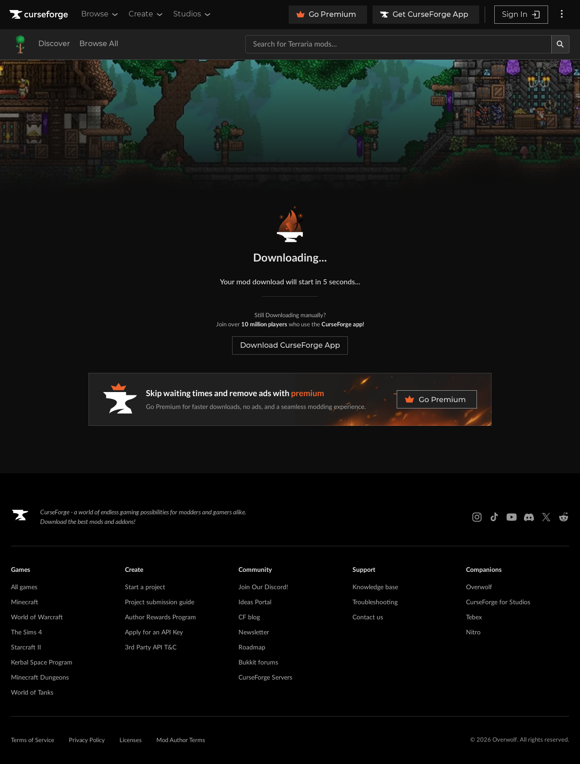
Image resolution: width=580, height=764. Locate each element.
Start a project (145, 587)
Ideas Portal (254, 602)
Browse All (98, 43)
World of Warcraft (37, 617)
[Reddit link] (563, 517)
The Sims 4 (26, 632)
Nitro (473, 632)
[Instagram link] (476, 517)
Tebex (474, 617)
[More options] (562, 14)
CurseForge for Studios (498, 602)
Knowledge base (375, 587)
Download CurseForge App (290, 345)
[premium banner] (290, 399)
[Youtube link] (511, 517)
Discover (54, 43)
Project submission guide (159, 602)
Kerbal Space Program (41, 662)
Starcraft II (26, 647)
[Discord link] (528, 517)
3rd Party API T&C (150, 647)
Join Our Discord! (263, 587)
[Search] (560, 44)
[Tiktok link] (494, 517)
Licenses (130, 740)
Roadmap (251, 647)
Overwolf (479, 587)
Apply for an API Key (154, 632)
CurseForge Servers (265, 678)
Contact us (367, 617)
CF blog (249, 617)
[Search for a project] (398, 44)
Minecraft (24, 602)
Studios (192, 14)
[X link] (546, 517)
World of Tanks (32, 693)
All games (24, 587)
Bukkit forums (258, 662)
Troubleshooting (375, 602)
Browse (100, 14)
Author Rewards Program (160, 617)
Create (146, 14)
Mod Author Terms (180, 740)
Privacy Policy (87, 740)
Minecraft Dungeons (40, 678)
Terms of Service (32, 740)
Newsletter (253, 632)
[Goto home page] (39, 14)
